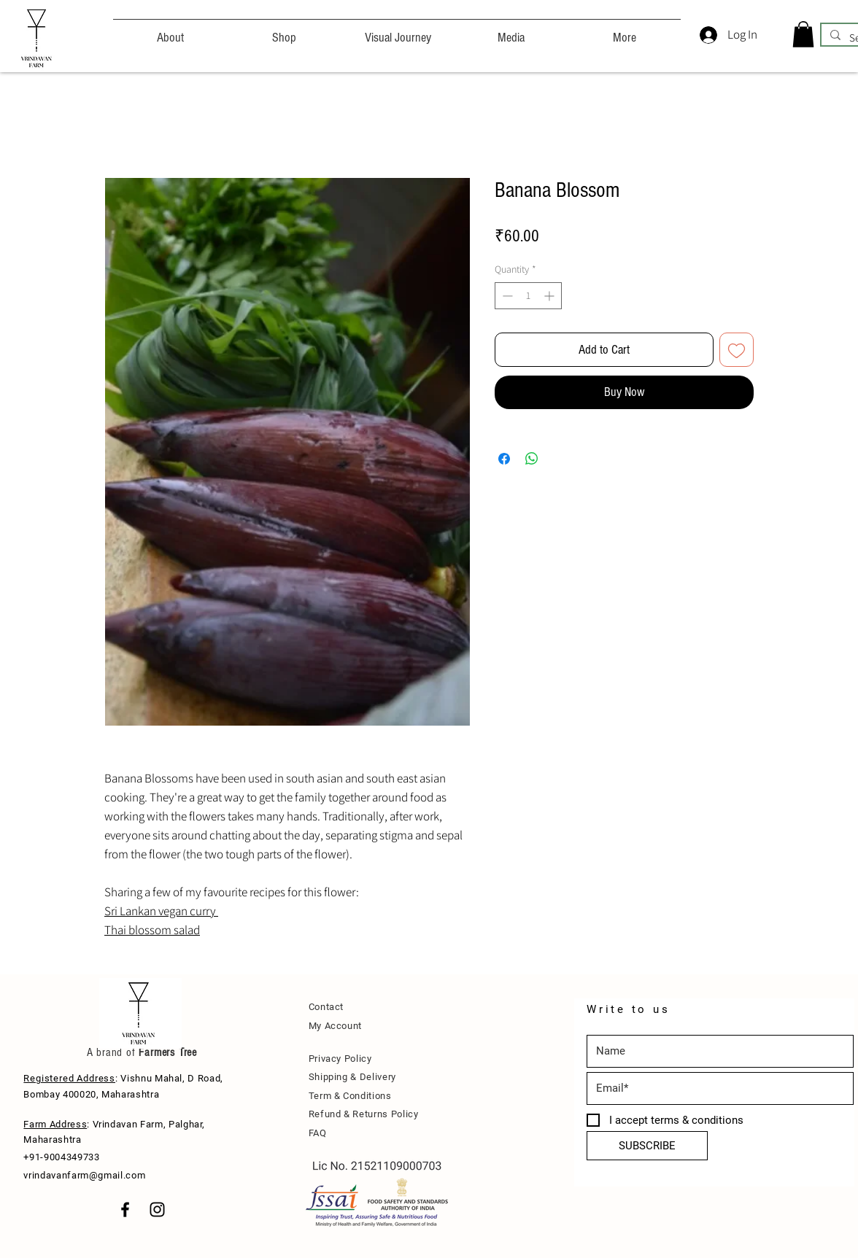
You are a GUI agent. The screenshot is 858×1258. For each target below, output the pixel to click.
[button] (803, 34)
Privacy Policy (340, 1058)
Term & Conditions (350, 1095)
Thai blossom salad (152, 930)
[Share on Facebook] (504, 458)
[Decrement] (506, 295)
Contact (326, 1006)
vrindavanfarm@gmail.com (84, 1175)
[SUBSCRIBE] (647, 1145)
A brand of (111, 1052)
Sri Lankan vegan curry (161, 911)
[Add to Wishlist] (736, 350)
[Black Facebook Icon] (125, 1209)
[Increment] (550, 295)
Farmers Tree (166, 1052)
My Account (336, 1025)
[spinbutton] (528, 295)
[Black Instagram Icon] (157, 1209)
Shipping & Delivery (352, 1076)
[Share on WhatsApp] (532, 458)
